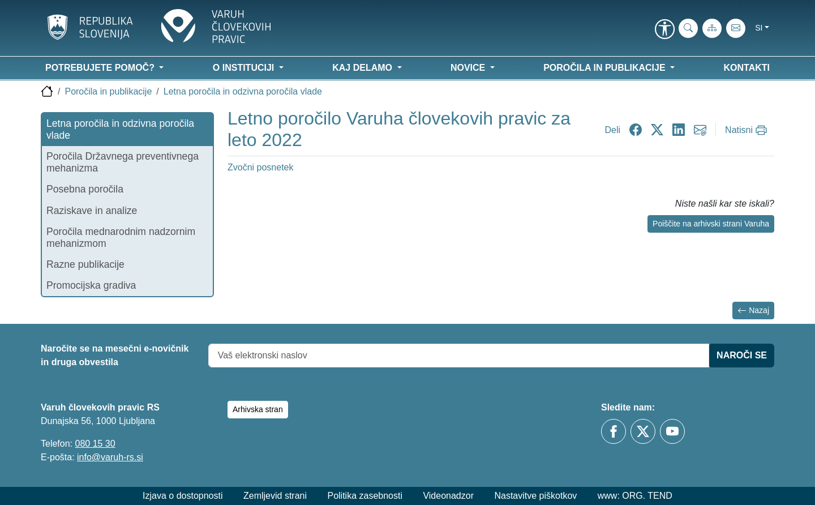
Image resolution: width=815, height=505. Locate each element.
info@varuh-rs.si (110, 457)
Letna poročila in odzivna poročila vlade (243, 91)
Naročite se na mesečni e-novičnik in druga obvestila (114, 355)
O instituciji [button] (245, 67)
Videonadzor (448, 495)
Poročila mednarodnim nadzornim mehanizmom (120, 237)
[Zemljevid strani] (712, 28)
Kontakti (747, 67)
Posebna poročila (84, 189)
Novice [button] (469, 67)
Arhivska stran (258, 409)
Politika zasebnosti (364, 495)
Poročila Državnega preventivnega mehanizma (122, 162)
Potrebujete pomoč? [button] (101, 67)
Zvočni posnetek (261, 167)
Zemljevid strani (275, 495)
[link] (664, 30)
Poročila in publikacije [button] (605, 67)
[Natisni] (747, 130)
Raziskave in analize (91, 210)
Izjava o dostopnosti (182, 495)
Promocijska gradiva (91, 285)
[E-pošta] (735, 28)
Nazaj (753, 310)
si (758, 27)
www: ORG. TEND (635, 495)
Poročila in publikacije (108, 91)
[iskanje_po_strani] (688, 28)
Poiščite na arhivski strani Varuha (711, 223)
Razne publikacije (85, 264)
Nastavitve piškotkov (535, 495)
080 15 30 (95, 443)
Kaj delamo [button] (363, 67)
